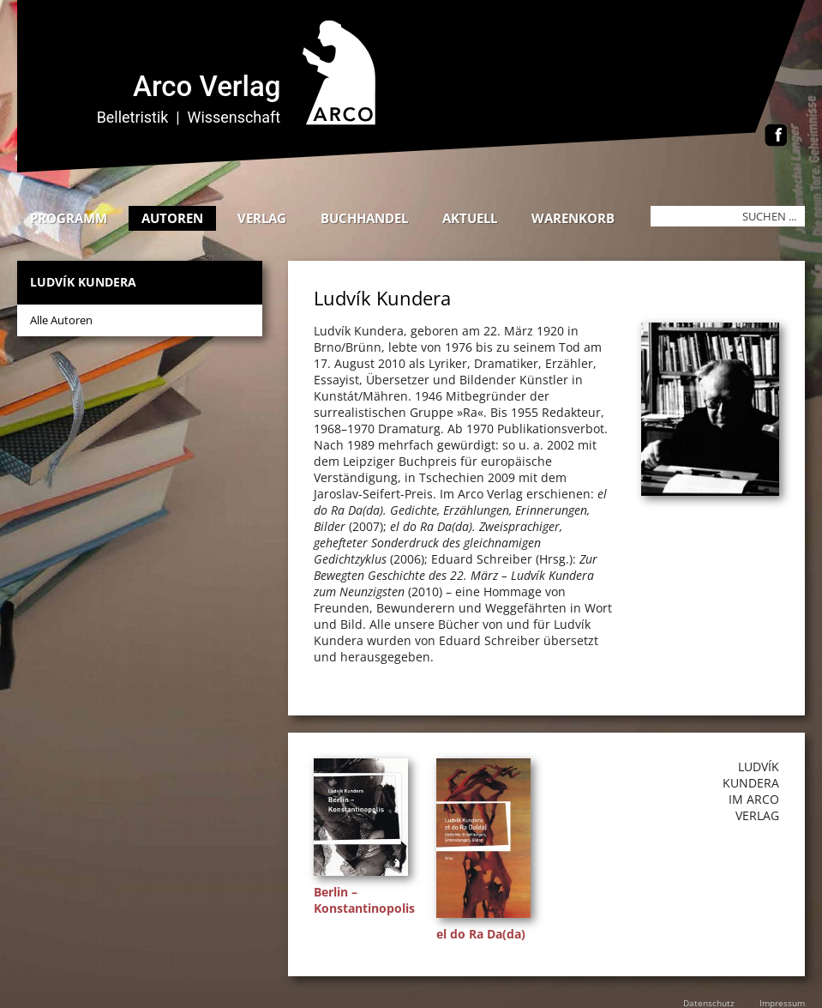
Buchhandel (364, 217)
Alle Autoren (61, 320)
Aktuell (469, 217)
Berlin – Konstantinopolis (364, 900)
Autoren (172, 217)
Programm (68, 217)
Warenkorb (573, 217)
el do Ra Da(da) (480, 934)
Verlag (261, 217)
